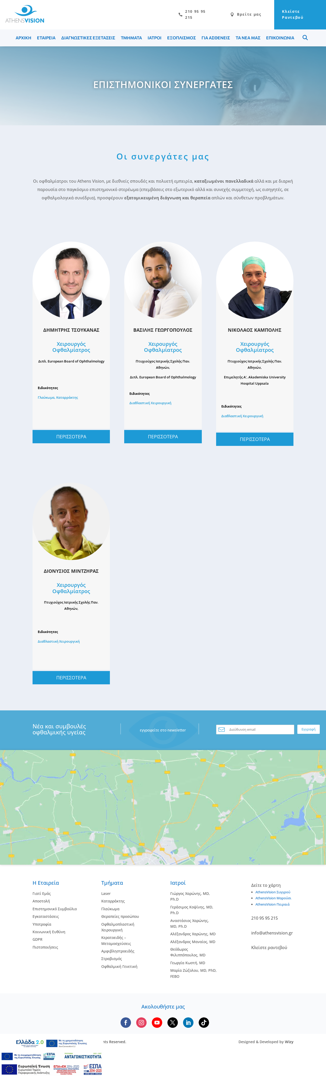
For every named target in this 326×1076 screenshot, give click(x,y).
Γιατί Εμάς (42, 894)
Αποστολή (41, 902)
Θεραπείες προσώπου (120, 917)
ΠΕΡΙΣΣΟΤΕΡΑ (71, 438)
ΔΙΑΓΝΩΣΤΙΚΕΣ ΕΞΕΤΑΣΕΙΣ (88, 38)
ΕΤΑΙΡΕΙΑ (46, 38)
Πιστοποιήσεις (45, 948)
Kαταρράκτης (113, 902)
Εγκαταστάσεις (46, 917)
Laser (106, 894)
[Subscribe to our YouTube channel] (157, 1024)
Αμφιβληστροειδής (117, 952)
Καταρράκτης (67, 398)
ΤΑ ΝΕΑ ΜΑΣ (248, 38)
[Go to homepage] (22, 21)
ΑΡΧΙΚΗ (23, 38)
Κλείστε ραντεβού (269, 949)
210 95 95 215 (174, 15)
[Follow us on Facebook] (126, 1024)
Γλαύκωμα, (47, 398)
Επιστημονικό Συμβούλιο (55, 910)
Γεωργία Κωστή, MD (187, 964)
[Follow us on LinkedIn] (188, 1024)
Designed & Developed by (266, 1043)
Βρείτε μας (231, 15)
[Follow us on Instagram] (141, 1024)
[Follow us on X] (172, 1024)
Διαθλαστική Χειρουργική (150, 404)
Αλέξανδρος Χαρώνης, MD (193, 935)
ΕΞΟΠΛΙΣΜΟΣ (181, 38)
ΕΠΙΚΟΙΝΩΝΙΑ (280, 38)
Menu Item (305, 38)
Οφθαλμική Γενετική (119, 967)
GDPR (37, 940)
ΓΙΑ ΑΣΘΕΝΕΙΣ (216, 38)
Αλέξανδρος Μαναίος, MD (192, 942)
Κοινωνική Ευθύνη (49, 933)
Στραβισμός (111, 959)
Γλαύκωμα (110, 910)
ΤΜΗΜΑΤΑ (131, 38)
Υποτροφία (42, 925)
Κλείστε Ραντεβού (286, 15)
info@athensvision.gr (272, 934)
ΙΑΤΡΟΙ (154, 38)
